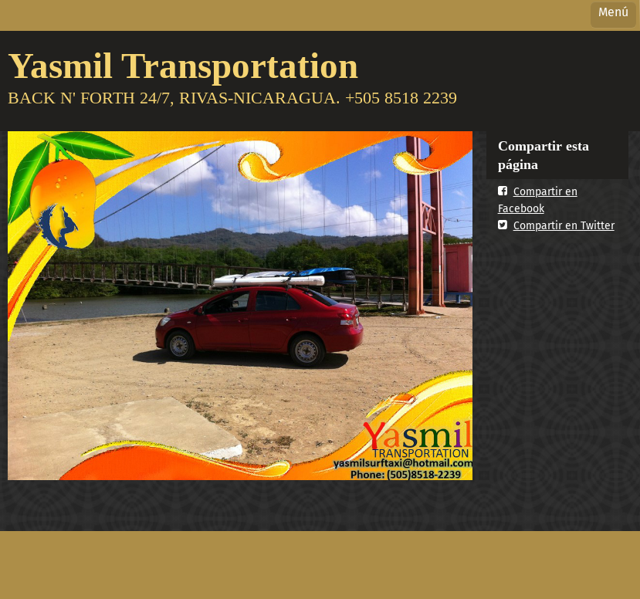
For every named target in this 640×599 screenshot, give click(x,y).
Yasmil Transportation (183, 65)
